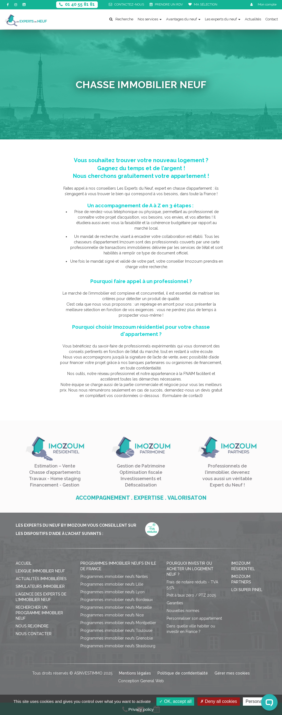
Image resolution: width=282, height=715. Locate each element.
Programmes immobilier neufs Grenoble (116, 638)
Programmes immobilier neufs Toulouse (116, 630)
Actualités (253, 19)
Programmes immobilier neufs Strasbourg (117, 646)
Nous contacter (33, 634)
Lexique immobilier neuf (40, 571)
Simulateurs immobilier (40, 586)
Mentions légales (135, 673)
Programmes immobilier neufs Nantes (114, 576)
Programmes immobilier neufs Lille (111, 584)
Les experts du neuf (222, 19)
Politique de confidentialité (183, 673)
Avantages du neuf (183, 19)
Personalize (257, 701)
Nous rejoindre (32, 626)
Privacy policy (141, 709)
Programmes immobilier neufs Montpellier (118, 623)
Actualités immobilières (41, 579)
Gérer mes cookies (232, 673)
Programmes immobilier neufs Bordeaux (116, 599)
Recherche (121, 19)
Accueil (24, 563)
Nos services (150, 19)
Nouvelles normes (183, 610)
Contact (271, 19)
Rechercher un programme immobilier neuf (39, 613)
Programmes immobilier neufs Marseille (116, 607)
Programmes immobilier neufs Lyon (112, 592)
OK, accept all (175, 701)
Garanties (175, 603)
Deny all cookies (218, 701)
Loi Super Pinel (246, 590)
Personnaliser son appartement (194, 618)
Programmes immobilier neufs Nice (112, 615)
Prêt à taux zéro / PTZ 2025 (191, 595)
